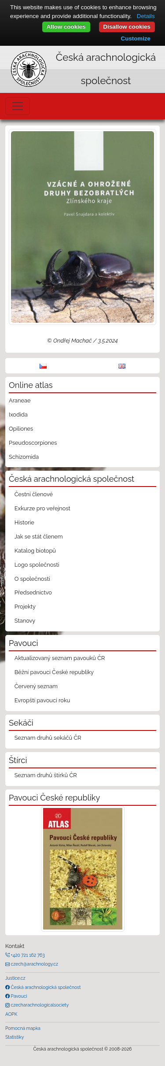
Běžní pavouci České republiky (54, 672)
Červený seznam (36, 686)
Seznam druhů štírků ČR (46, 775)
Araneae (20, 400)
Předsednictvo (33, 592)
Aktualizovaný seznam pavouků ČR (60, 658)
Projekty (25, 606)
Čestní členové (34, 494)
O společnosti (32, 578)
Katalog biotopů (35, 550)
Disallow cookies (126, 26)
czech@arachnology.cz (34, 963)
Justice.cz (15, 978)
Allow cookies (66, 26)
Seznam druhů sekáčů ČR (48, 737)
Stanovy (25, 620)
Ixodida (18, 414)
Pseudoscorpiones (33, 442)
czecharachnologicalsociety (39, 1004)
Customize (135, 38)
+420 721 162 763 (27, 955)
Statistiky (14, 1037)
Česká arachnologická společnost (45, 987)
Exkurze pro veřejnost (42, 508)
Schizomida (24, 457)
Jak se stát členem (39, 536)
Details (146, 16)
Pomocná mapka (22, 1028)
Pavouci (18, 996)
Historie (24, 522)
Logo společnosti (37, 564)
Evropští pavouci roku (42, 700)
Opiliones (21, 428)
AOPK (11, 1014)
